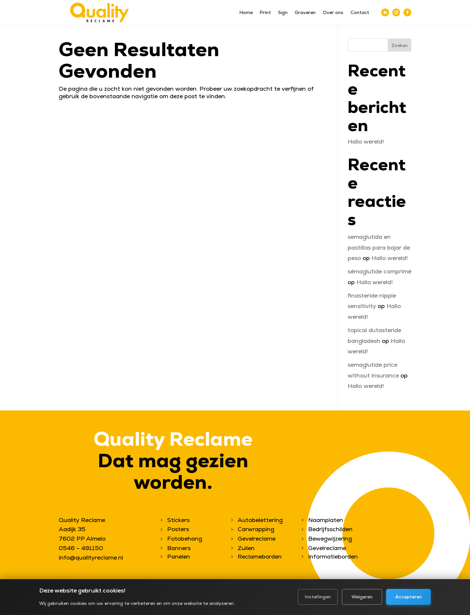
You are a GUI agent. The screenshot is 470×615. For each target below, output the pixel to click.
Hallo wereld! (366, 141)
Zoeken (399, 45)
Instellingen (318, 598)
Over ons (333, 12)
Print (265, 12)
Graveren (305, 12)
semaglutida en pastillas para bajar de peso (379, 247)
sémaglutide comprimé (379, 271)
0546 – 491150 (81, 548)
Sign (283, 12)
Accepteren (408, 598)
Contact (360, 12)
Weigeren (362, 598)
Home (246, 12)
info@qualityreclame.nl (91, 557)
